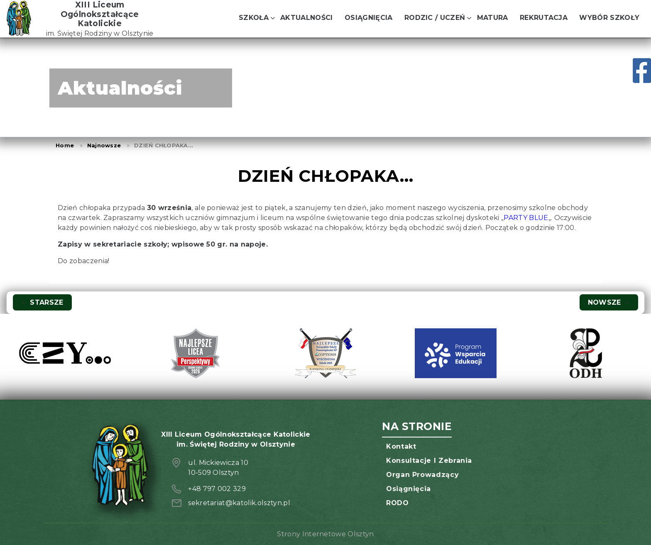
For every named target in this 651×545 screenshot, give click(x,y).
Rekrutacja (544, 18)
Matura (492, 18)
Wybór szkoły (609, 18)
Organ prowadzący (422, 475)
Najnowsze (104, 145)
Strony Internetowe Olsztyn (325, 534)
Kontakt (401, 446)
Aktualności (306, 18)
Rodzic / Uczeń (434, 18)
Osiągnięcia (369, 18)
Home (65, 145)
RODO (397, 503)
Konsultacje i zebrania (429, 460)
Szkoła (254, 18)
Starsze (42, 302)
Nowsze (609, 302)
